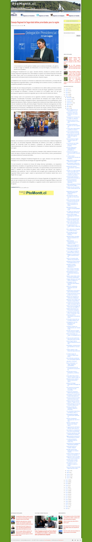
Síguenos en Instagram (58, 15)
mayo (68, 470)
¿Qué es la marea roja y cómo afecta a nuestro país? (70, 521)
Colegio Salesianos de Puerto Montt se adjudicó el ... (73, 279)
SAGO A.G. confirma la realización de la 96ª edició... (71, 288)
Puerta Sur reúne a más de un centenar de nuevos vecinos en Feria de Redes (71, 531)
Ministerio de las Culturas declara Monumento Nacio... (72, 380)
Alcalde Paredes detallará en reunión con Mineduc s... (73, 454)
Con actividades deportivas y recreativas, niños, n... (73, 411)
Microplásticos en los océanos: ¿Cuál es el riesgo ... (71, 464)
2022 (66, 96)
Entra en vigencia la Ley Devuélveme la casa (72, 110)
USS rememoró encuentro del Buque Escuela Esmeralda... (72, 389)
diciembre (69, 97)
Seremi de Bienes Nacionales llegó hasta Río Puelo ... (73, 467)
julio (68, 106)
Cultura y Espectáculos (41, 513)
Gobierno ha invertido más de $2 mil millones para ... (73, 219)
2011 (66, 498)
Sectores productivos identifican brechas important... (71, 181)
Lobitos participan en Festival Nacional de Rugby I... (73, 184)
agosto (68, 104)
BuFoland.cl (60, 540)
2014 (66, 492)
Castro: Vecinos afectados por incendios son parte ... (73, 269)
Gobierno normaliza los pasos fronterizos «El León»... (72, 204)
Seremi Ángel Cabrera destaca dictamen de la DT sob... (73, 342)
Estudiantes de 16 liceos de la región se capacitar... (73, 117)
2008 (66, 503)
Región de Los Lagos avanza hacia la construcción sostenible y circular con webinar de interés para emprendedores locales (72, 80)
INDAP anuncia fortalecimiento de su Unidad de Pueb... (72, 242)
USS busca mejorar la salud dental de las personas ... (73, 398)
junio (68, 108)
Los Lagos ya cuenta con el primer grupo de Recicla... (73, 212)
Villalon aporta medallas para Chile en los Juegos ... (73, 161)
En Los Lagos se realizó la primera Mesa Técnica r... (73, 251)
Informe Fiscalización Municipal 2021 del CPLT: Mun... (73, 420)
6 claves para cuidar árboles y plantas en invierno (73, 129)
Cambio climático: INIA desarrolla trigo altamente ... (73, 351)
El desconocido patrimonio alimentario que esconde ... (73, 338)
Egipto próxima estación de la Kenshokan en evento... (73, 436)
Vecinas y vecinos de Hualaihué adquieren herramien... (71, 408)
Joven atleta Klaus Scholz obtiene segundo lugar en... (73, 376)
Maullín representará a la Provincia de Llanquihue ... (73, 309)
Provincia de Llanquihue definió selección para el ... (73, 392)
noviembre (69, 99)
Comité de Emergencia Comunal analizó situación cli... (73, 153)
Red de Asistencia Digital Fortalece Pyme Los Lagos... (72, 140)
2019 (66, 483)
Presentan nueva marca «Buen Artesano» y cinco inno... (72, 121)
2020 (66, 482)
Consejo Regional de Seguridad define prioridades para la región (35, 22)
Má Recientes (62, 513)
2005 (66, 508)
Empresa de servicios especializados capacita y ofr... (73, 168)
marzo (68, 474)
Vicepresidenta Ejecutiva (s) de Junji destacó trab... (73, 248)
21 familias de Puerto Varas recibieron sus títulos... (73, 174)
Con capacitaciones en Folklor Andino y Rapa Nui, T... (73, 226)
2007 (66, 505)
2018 (66, 485)
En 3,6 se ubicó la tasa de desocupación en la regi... (73, 132)
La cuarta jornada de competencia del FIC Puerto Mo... (71, 440)
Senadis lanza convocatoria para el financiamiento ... (73, 291)
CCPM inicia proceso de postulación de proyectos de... (73, 369)
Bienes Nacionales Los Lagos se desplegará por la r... (73, 335)
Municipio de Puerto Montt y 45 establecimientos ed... (73, 262)
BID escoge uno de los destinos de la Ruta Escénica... (71, 233)
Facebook (22, 187)
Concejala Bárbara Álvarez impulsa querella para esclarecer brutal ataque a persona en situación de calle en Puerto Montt (72, 60)
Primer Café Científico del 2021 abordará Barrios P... (73, 222)
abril (68, 472)
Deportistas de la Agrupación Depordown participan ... (73, 444)
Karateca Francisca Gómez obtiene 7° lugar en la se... (73, 401)
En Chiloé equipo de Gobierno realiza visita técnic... (72, 355)
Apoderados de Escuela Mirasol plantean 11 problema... (72, 193)
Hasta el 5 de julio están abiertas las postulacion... (73, 259)
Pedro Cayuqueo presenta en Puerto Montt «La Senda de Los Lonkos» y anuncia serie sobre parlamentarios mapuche (45, 532)
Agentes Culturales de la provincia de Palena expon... (72, 424)
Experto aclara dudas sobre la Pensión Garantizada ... (73, 276)
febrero (68, 476)
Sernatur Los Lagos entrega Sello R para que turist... (73, 171)
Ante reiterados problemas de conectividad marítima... (73, 358)
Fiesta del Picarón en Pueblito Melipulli (71, 447)
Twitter (27, 187)
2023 (66, 94)
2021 (66, 480)
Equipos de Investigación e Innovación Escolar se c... (73, 245)
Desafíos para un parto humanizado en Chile (72, 460)
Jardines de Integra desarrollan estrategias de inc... (73, 384)
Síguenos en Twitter (44, 15)
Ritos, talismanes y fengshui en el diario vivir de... (73, 229)
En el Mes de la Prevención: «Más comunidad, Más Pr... (73, 303)
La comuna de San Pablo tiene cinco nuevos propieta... (72, 144)
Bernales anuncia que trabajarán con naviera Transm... (72, 451)
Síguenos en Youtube (74, 15)
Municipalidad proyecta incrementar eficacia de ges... (72, 273)
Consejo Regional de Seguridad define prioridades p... (71, 149)
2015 (66, 490)
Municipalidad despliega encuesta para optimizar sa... (72, 415)
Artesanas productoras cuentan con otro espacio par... (73, 126)
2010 (66, 499)
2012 (66, 496)
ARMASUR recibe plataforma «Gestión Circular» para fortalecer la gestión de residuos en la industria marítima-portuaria (24, 522)
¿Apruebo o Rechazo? (71, 361)
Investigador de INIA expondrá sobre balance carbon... (72, 283)
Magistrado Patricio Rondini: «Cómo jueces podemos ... (73, 457)
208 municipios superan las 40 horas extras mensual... (73, 164)
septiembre (69, 103)
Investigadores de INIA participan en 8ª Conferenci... (71, 323)
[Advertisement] (71, 44)
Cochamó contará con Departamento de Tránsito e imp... (73, 328)
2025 (66, 90)
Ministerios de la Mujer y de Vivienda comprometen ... (73, 300)
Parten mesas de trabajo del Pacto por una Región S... (73, 306)
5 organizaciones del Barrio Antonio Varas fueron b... (73, 427)
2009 (66, 501)
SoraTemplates (47, 540)
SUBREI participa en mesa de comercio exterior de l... (73, 404)
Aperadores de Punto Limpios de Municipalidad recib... (73, 208)
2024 (66, 92)
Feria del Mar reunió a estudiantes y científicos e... (72, 373)
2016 (66, 489)
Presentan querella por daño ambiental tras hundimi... (73, 433)
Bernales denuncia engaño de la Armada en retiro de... (73, 331)
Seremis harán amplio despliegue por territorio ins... (72, 216)
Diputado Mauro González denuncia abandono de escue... (72, 238)
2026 (66, 89)
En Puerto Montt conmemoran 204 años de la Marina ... (73, 157)
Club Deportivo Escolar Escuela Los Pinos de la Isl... (72, 197)
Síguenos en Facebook (28, 15)
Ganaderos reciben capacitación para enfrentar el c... (71, 266)
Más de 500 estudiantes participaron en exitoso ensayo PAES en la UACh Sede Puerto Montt (72, 67)
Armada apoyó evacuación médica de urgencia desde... (72, 136)
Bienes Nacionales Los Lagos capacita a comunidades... (71, 364)
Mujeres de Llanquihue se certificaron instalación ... (72, 297)
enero (68, 477)
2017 (66, 487)
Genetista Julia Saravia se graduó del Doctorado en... (73, 177)
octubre (68, 101)
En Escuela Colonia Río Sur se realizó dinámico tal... (72, 319)
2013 (66, 494)
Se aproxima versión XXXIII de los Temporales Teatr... (73, 312)
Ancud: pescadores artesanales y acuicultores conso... (73, 316)
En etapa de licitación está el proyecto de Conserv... (73, 294)
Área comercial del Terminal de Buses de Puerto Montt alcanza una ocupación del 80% (71, 527)
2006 (66, 506)
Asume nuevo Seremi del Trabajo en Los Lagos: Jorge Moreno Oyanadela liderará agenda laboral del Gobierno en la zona (23, 527)
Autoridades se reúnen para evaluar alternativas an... (73, 395)
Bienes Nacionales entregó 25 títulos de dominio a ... (73, 200)
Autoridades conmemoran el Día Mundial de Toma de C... (73, 347)
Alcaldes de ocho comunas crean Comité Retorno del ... (73, 188)
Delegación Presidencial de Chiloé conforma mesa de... (72, 255)
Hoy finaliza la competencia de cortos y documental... (73, 430)
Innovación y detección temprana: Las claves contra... (72, 114)
